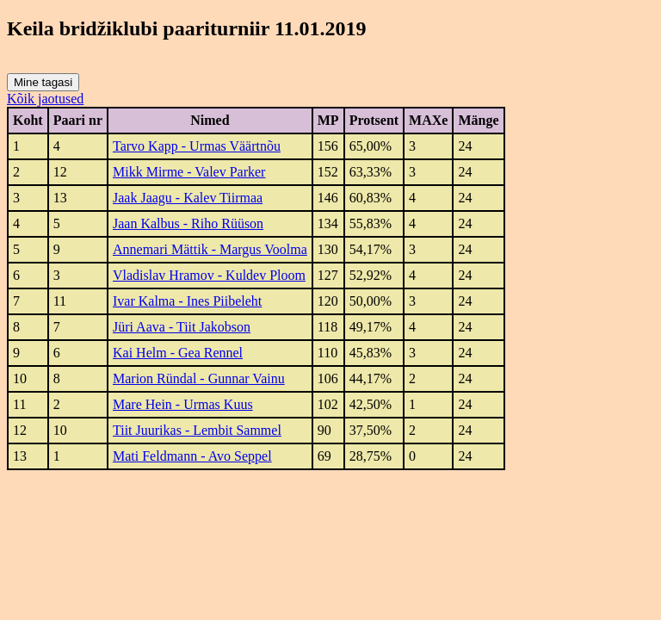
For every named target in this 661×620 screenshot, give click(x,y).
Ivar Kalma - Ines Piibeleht (187, 301)
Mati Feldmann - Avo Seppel (192, 456)
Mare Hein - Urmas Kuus (183, 404)
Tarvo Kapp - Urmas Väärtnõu (197, 146)
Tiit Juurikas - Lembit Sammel (197, 430)
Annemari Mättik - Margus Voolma (210, 249)
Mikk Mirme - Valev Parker (189, 171)
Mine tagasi (43, 82)
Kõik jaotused (45, 98)
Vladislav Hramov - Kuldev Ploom (209, 275)
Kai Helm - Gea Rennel (178, 352)
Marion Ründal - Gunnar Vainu (199, 378)
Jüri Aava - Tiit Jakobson (181, 326)
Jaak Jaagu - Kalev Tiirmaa (188, 197)
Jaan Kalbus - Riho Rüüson (188, 223)
